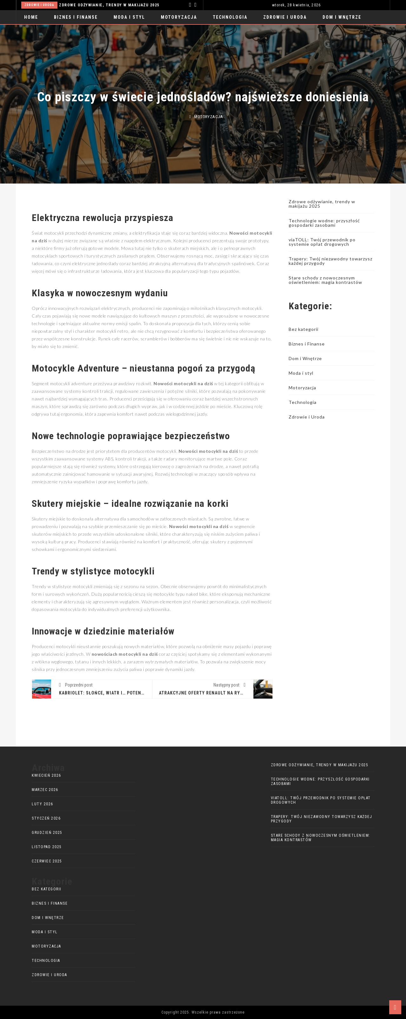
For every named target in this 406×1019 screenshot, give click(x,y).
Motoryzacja (179, 17)
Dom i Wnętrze (342, 17)
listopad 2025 (47, 847)
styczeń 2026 (46, 818)
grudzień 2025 (47, 832)
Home (31, 17)
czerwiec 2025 (47, 861)
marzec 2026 (45, 790)
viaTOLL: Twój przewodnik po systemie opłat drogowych (322, 242)
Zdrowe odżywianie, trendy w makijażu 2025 (109, 5)
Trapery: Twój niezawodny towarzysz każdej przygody (330, 261)
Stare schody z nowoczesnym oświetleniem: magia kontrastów (325, 280)
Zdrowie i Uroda (39, 5)
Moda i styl (129, 17)
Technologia (230, 17)
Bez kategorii (303, 329)
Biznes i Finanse (76, 17)
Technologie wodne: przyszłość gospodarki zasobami (324, 223)
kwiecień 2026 (46, 775)
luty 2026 (42, 804)
